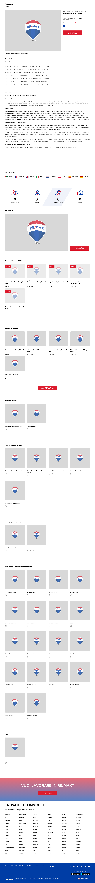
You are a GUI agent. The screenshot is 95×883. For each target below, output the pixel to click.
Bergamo (7, 820)
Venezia (7, 856)
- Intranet (46, 880)
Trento (21, 853)
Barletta (50, 817)
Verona (35, 856)
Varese (77, 853)
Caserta (35, 823)
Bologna (35, 820)
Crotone (64, 826)
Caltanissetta (22, 823)
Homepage (7, 53)
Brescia (64, 820)
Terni (63, 850)
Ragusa (64, 844)
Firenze (21, 829)
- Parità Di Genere (19, 880)
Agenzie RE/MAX (16, 53)
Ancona (35, 814)
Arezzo (63, 814)
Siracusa (21, 850)
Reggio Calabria (9, 847)
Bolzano (50, 820)
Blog (44, 865)
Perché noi (21, 866)
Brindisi (78, 820)
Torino (77, 850)
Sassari (78, 847)
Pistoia (21, 844)
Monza (21, 838)
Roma (49, 847)
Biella (20, 820)
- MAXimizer (40, 880)
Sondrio (35, 850)
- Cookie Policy (55, 878)
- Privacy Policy (47, 878)
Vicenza (50, 856)
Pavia (20, 841)
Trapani (7, 853)
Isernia (21, 832)
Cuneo (77, 826)
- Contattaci (28, 880)
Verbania (21, 856)
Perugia (35, 841)
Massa (35, 835)
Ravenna (78, 844)
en (53, 866)
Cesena (78, 823)
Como (20, 826)
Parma (7, 841)
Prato (49, 844)
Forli (49, 829)
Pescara (64, 841)
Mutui (16, 865)
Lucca (20, 835)
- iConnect (34, 880)
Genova (64, 829)
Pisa (6, 844)
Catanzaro (64, 823)
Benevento (78, 817)
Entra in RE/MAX (29, 866)
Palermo (78, 838)
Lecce (77, 832)
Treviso (35, 853)
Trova (11, 53)
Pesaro (49, 841)
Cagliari (7, 823)
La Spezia (50, 832)
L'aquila (35, 832)
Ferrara (7, 829)
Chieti (6, 826)
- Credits (51, 880)
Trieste (49, 853)
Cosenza (35, 826)
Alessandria (22, 814)
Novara (49, 838)
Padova (64, 838)
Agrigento (7, 814)
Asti (6, 817)
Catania (50, 823)
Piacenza (78, 841)
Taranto (50, 850)
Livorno (7, 835)
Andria (49, 814)
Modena (7, 838)
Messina (64, 835)
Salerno (64, 847)
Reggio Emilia (22, 847)
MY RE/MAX (38, 866)
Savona (7, 850)
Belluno (64, 817)
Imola (6, 832)
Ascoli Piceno (79, 814)
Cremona (50, 826)
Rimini (35, 847)
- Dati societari (39, 878)
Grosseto (78, 829)
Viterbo (64, 856)
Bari (34, 817)
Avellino (21, 817)
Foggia (35, 829)
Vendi (11, 865)
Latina (63, 832)
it (50, 866)
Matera (49, 835)
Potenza (35, 844)
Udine (63, 853)
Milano (77, 835)
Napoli (35, 838)
